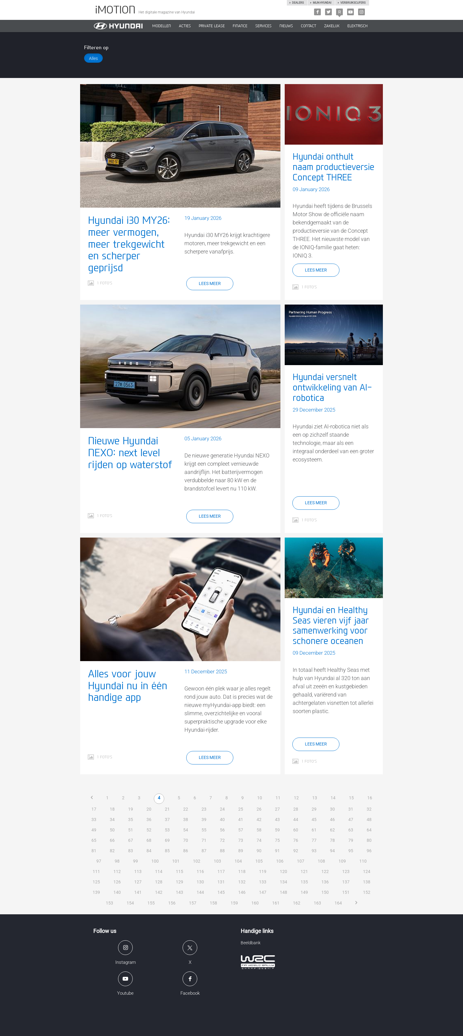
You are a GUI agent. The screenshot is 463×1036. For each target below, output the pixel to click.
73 (240, 840)
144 (200, 892)
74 (259, 840)
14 (333, 797)
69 (167, 840)
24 (222, 809)
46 (332, 819)
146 (242, 892)
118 (242, 871)
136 (325, 881)
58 (259, 829)
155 (151, 903)
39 (204, 819)
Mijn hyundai (322, 2)
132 (242, 881)
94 (332, 850)
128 (158, 881)
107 (300, 861)
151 (346, 892)
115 (179, 871)
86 (185, 850)
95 (350, 850)
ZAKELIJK (331, 26)
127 (138, 881)
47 (350, 819)
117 (221, 871)
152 (366, 892)
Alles (93, 58)
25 (240, 809)
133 (262, 881)
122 (325, 871)
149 (304, 892)
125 (96, 881)
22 (185, 809)
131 (221, 881)
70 (185, 840)
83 (130, 850)
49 (93, 829)
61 (314, 829)
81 (93, 850)
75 (277, 840)
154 (130, 903)
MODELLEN (161, 26)
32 (369, 809)
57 (240, 829)
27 (277, 809)
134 (283, 881)
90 (259, 850)
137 (346, 881)
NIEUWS (286, 26)
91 (277, 850)
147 (262, 892)
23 (204, 809)
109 (342, 861)
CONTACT (308, 26)
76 (295, 840)
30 (332, 809)
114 (158, 871)
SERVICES (263, 26)
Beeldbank (251, 942)
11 (278, 797)
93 (314, 850)
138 (366, 881)
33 (93, 819)
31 (350, 809)
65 (93, 840)
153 (109, 903)
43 (277, 819)
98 (117, 861)
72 (222, 840)
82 (112, 850)
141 (138, 892)
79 (350, 840)
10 (259, 797)
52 (148, 829)
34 (112, 819)
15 (351, 797)
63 (350, 829)
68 (148, 840)
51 (130, 829)
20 (148, 809)
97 (98, 861)
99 (135, 861)
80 (369, 840)
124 (366, 871)
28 (295, 809)
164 (338, 903)
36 (148, 819)
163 (317, 903)
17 (93, 809)
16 (369, 797)
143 (179, 892)
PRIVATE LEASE (212, 26)
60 (295, 829)
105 (259, 861)
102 (196, 861)
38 (185, 819)
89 (240, 850)
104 (238, 861)
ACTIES (185, 26)
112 (117, 871)
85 (167, 850)
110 (363, 861)
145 (221, 892)
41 (240, 819)
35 (130, 819)
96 (369, 850)
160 (255, 903)
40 (222, 819)
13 (314, 797)
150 (325, 892)
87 (204, 850)
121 (304, 871)
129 (179, 881)
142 (158, 892)
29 (314, 809)
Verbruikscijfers (352, 2)
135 (304, 881)
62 (332, 829)
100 (155, 861)
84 (148, 850)
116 (200, 871)
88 (222, 850)
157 (192, 903)
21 (167, 809)
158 (213, 903)
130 (200, 881)
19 (130, 809)
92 (295, 850)
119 (262, 871)
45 (314, 819)
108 (321, 861)
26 (259, 809)
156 (172, 903)
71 (204, 840)
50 (112, 829)
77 (314, 840)
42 (259, 819)
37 (167, 819)
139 (96, 892)
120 (283, 871)
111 (96, 871)
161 (276, 903)
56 (222, 829)
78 (332, 840)
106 (279, 861)
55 (204, 829)
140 (117, 892)
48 (369, 819)
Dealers (298, 2)
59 (277, 829)
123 (346, 871)
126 (117, 881)
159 (234, 903)
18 (112, 809)
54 (185, 829)
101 (176, 861)
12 (296, 797)
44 (295, 819)
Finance (240, 26)
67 (130, 840)
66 (112, 840)
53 (167, 829)
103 (217, 861)
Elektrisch (357, 26)
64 (369, 829)
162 (296, 903)
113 (138, 871)
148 (283, 892)
